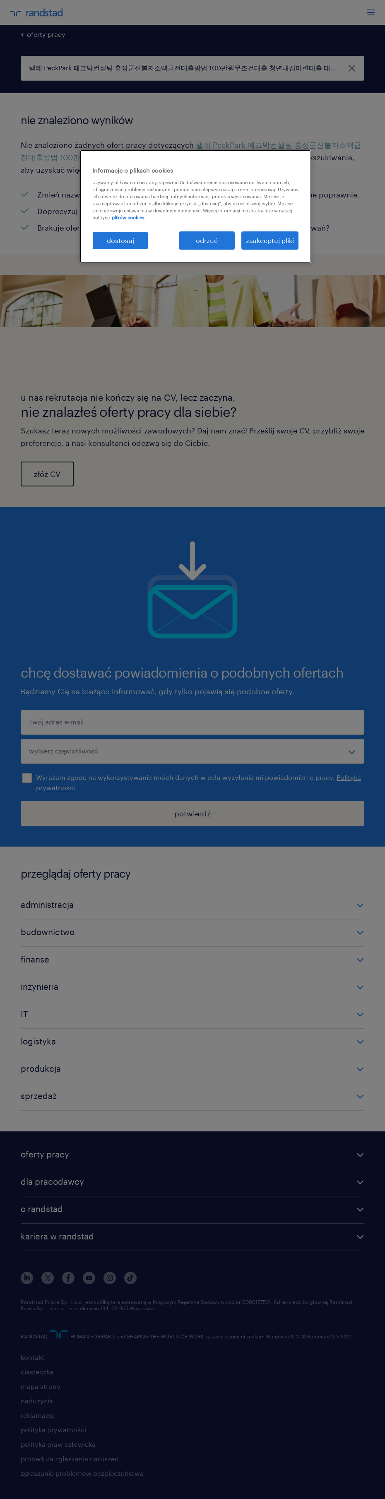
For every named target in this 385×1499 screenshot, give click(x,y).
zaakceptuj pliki (270, 240)
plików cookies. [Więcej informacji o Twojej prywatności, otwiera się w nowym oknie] (128, 217)
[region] (195, 206)
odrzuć (207, 240)
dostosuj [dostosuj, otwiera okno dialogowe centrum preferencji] (120, 240)
